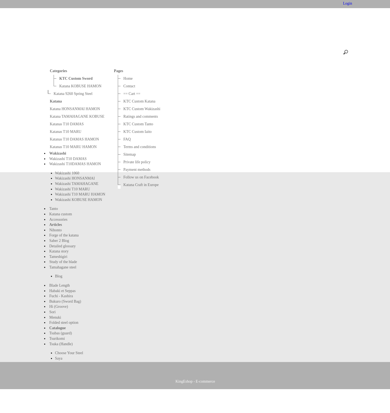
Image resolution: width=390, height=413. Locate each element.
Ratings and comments (140, 116)
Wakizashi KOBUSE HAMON (78, 200)
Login (347, 3)
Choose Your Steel (69, 353)
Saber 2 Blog (59, 241)
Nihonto (55, 230)
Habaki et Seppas (62, 291)
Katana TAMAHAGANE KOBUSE (77, 116)
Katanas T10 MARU (65, 132)
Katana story (59, 251)
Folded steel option (63, 323)
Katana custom (60, 214)
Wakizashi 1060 (67, 173)
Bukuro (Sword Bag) (65, 301)
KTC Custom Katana (139, 101)
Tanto (53, 209)
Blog (58, 276)
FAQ (127, 139)
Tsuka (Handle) (61, 344)
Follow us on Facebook (141, 177)
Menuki (55, 317)
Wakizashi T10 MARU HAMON (80, 194)
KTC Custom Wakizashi (141, 109)
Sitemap (129, 154)
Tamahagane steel (62, 267)
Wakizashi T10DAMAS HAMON (75, 164)
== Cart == (140, 4)
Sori (52, 312)
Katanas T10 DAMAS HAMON (74, 139)
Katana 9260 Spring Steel (73, 94)
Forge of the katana (64, 235)
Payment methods (137, 170)
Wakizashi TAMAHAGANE (76, 184)
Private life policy (137, 162)
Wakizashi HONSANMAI (75, 178)
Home (94, 4)
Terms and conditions (139, 147)
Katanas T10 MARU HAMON (73, 147)
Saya (58, 358)
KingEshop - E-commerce (195, 407)
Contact (115, 4)
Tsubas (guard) (60, 333)
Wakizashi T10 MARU (72, 189)
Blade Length (59, 285)
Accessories (58, 219)
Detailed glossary (62, 246)
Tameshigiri (58, 257)
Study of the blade (63, 262)
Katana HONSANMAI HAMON (75, 109)
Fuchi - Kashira (61, 296)
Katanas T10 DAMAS (67, 124)
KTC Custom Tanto (138, 124)
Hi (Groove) (58, 307)
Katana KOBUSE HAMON (80, 86)
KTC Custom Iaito (137, 132)
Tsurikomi (57, 339)
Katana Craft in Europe (141, 185)
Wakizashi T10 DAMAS (68, 159)
